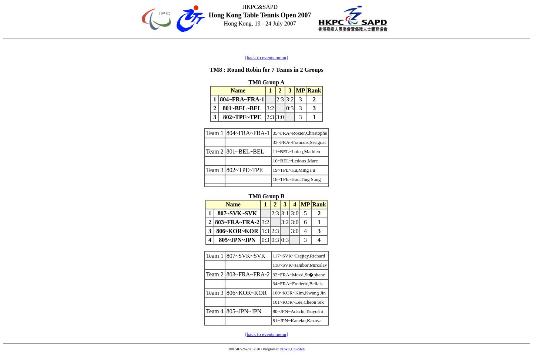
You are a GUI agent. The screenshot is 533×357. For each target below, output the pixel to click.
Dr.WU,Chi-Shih (292, 349)
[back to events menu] (266, 57)
